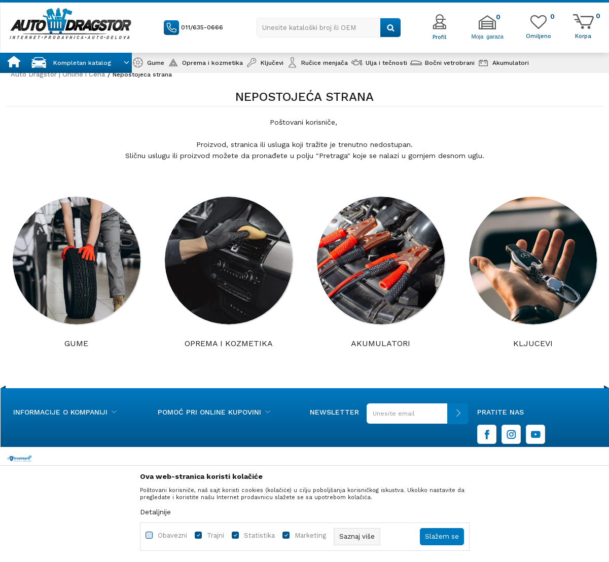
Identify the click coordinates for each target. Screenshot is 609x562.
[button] (329, 28)
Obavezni (172, 535)
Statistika (259, 535)
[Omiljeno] (538, 35)
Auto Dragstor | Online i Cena (58, 74)
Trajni (215, 535)
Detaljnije (155, 512)
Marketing (310, 535)
